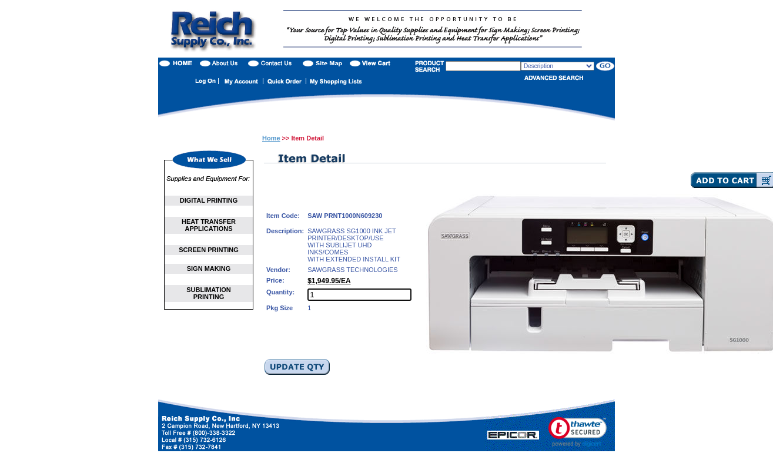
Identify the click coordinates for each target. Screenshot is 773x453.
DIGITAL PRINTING (209, 200)
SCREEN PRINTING (208, 249)
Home (271, 138)
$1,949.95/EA (328, 281)
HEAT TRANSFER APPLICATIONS (209, 225)
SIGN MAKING (209, 268)
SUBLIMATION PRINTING (208, 293)
